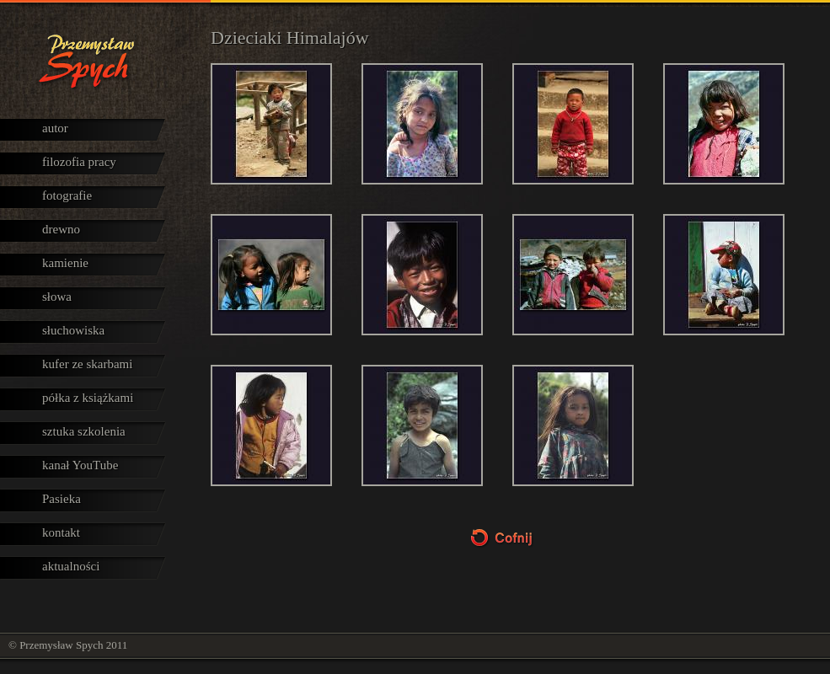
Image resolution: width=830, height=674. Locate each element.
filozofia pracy (79, 161)
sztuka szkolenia (84, 431)
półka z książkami (87, 397)
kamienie (65, 263)
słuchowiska (73, 330)
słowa (57, 296)
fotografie (67, 195)
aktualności (70, 566)
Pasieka (61, 499)
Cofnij (520, 538)
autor (55, 128)
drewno (61, 229)
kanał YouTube (80, 465)
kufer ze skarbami (87, 364)
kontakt (61, 532)
